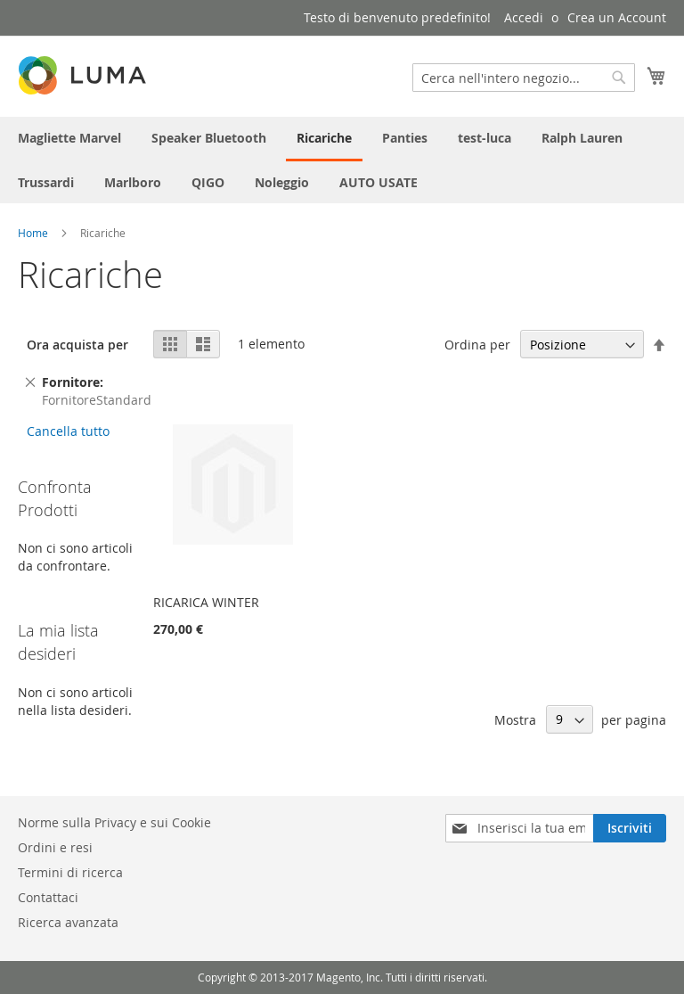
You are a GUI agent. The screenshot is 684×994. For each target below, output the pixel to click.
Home (33, 233)
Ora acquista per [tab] (77, 344)
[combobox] (523, 77)
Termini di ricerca (70, 872)
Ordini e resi (55, 847)
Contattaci (48, 897)
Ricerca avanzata (68, 922)
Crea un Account (616, 17)
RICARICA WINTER (206, 602)
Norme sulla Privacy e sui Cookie (114, 822)
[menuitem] (69, 137)
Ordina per (477, 344)
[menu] (342, 160)
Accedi (523, 17)
